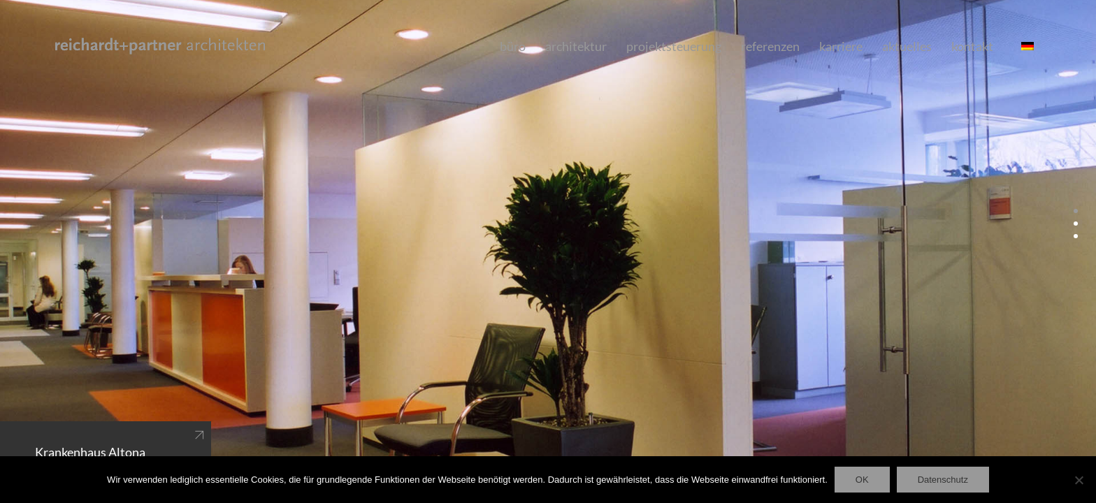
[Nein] (1079, 480)
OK (862, 479)
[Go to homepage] (160, 46)
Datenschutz (943, 479)
